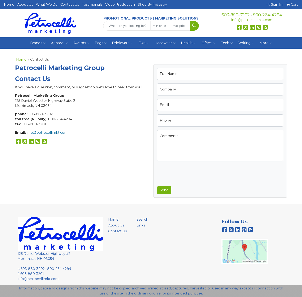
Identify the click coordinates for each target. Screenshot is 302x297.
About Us (25, 5)
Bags (101, 43)
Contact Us (69, 5)
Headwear (165, 43)
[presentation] (189, 173)
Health (188, 43)
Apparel (59, 43)
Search (142, 219)
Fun (144, 43)
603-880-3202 (235, 14)
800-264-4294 (267, 14)
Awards (81, 43)
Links (141, 225)
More (266, 43)
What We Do (46, 5)
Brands (38, 43)
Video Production (120, 5)
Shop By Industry (152, 5)
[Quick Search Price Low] (160, 26)
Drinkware (122, 43)
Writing (246, 43)
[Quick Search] (127, 26)
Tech (227, 43)
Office (208, 43)
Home (9, 5)
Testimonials (92, 5)
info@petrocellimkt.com (251, 20)
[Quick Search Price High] (180, 26)
